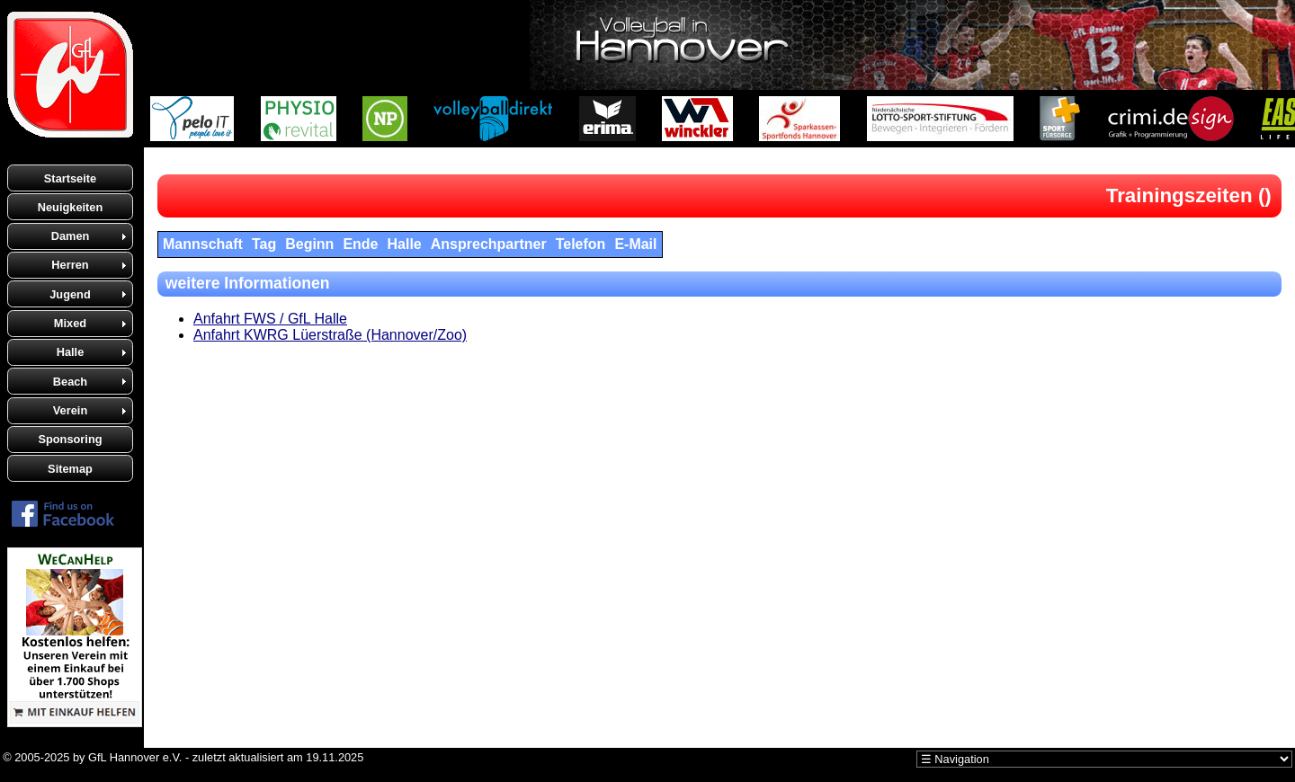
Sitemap (70, 468)
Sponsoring (70, 439)
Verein (70, 410)
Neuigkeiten (70, 207)
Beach (70, 381)
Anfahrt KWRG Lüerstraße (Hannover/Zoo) (330, 334)
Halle (71, 352)
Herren (69, 264)
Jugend (70, 294)
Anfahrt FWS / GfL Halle (270, 318)
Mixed (70, 323)
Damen (70, 236)
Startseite (70, 178)
